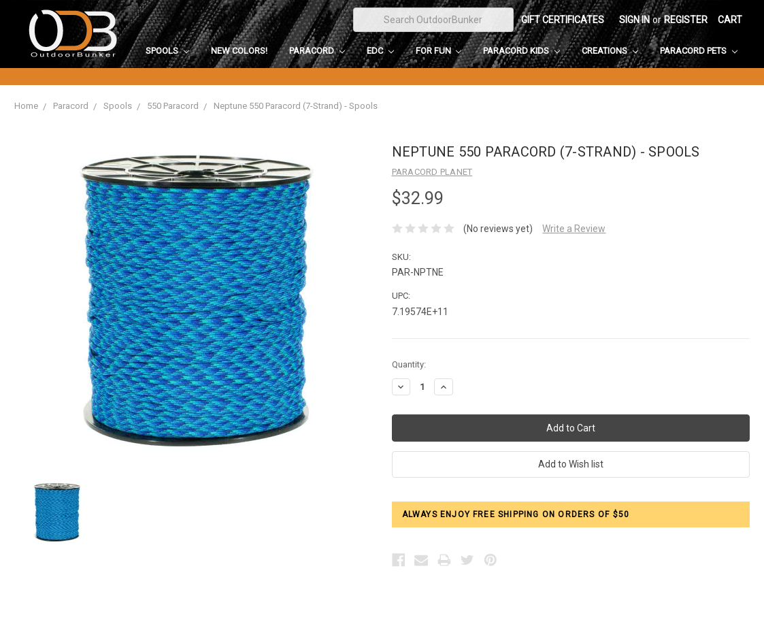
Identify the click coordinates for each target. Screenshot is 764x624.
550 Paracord (173, 106)
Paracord (317, 51)
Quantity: (409, 364)
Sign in (634, 19)
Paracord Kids (521, 51)
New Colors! (239, 51)
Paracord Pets (698, 51)
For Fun (439, 51)
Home (26, 106)
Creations (610, 51)
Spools (167, 51)
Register (686, 19)
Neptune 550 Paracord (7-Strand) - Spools (296, 106)
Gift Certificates (562, 19)
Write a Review (573, 228)
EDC (380, 51)
